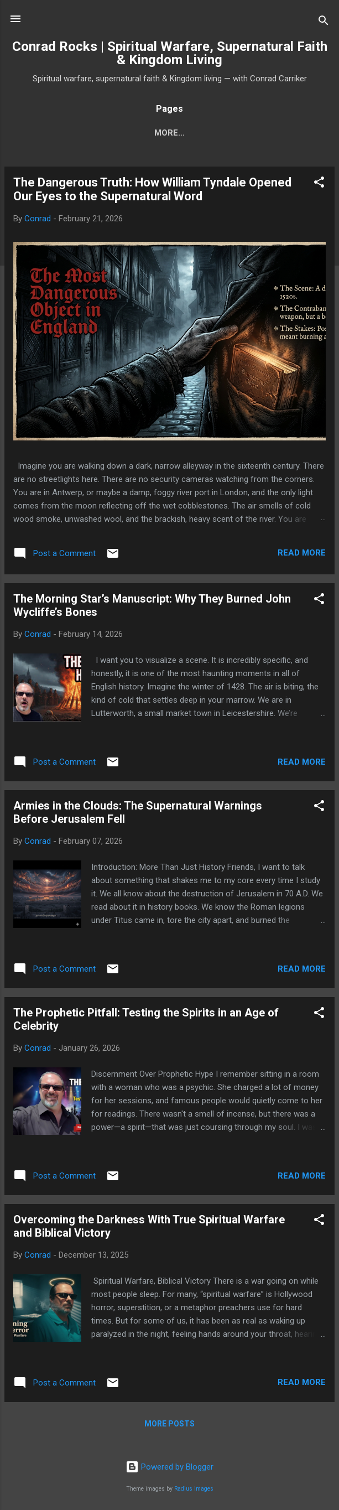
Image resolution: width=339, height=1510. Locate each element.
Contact (224, 133)
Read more (302, 555)
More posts (169, 1425)
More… (279, 133)
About (169, 133)
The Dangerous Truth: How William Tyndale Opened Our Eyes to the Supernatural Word (152, 191)
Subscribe (111, 133)
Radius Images (193, 1488)
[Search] (323, 22)
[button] (319, 186)
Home (56, 133)
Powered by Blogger (169, 1467)
